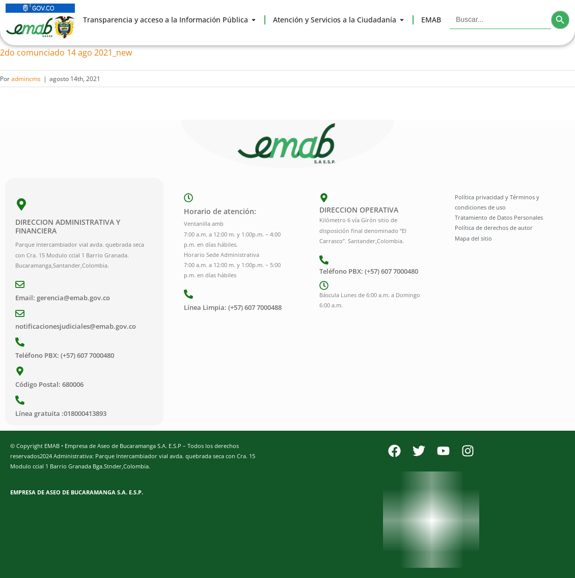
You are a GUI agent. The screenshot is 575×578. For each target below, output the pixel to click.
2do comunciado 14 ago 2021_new (66, 52)
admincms (26, 78)
